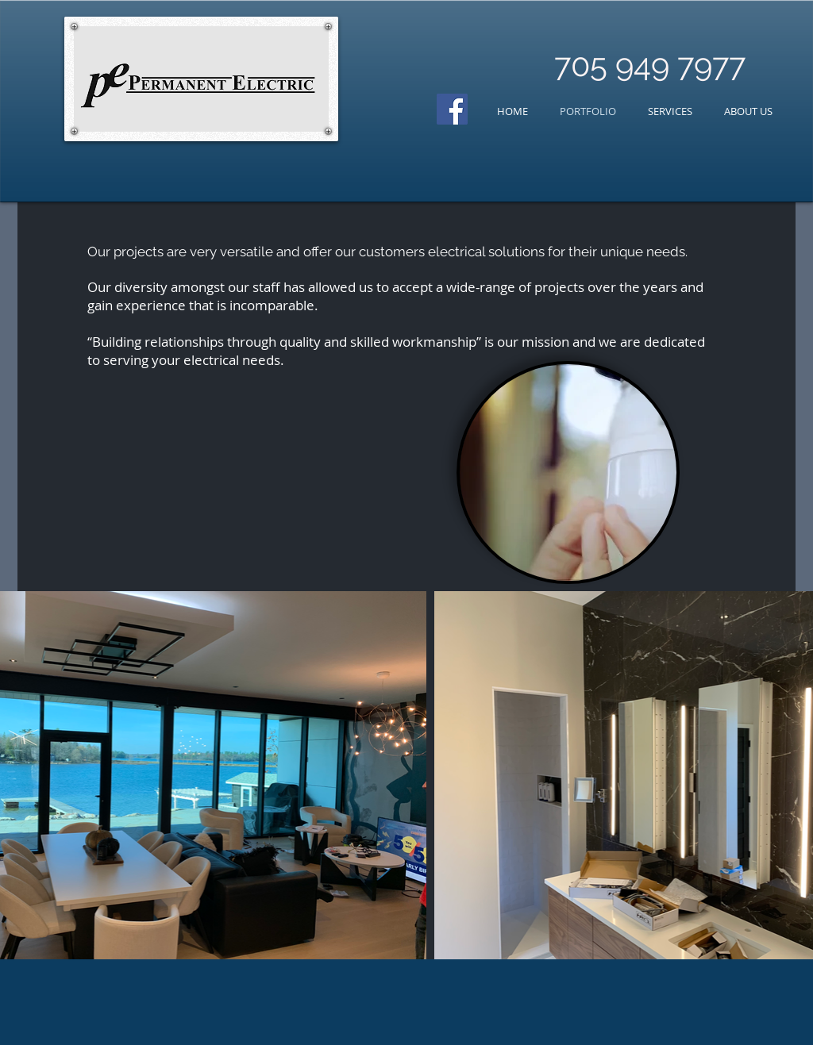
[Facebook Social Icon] (452, 109)
